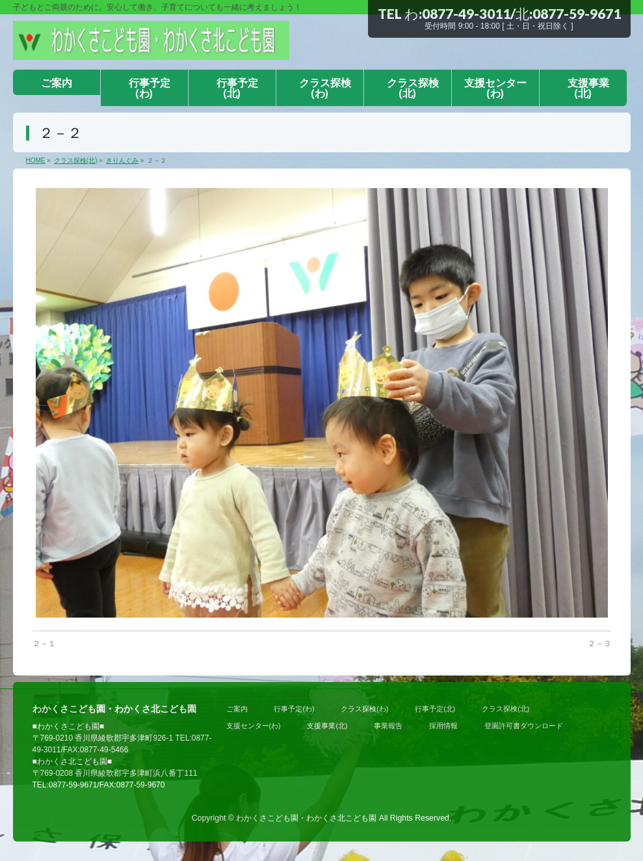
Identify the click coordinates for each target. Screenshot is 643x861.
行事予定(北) (435, 709)
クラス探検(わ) (364, 709)
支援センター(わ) (253, 726)
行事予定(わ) (294, 709)
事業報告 (388, 726)
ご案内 (237, 709)
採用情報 (443, 726)
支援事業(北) (327, 726)
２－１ (44, 643)
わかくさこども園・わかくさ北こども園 (306, 818)
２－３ (599, 643)
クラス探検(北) (505, 709)
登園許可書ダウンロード (523, 726)
